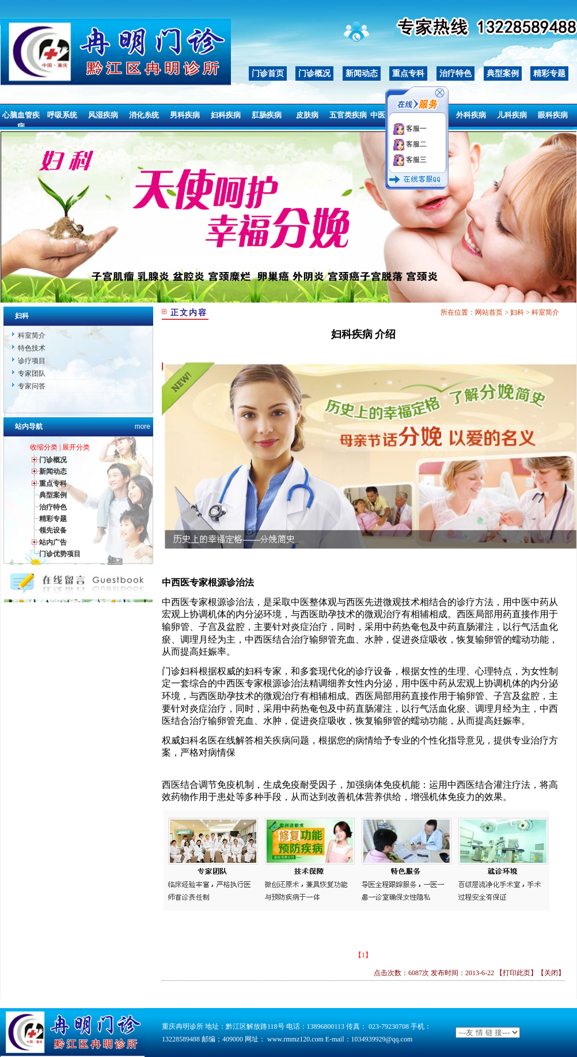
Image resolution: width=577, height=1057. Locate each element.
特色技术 (31, 348)
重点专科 (408, 73)
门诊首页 (268, 73)
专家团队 (31, 373)
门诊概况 (314, 73)
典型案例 (503, 73)
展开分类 (76, 447)
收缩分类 (44, 447)
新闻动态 (362, 73)
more (142, 426)
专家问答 (31, 386)
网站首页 (489, 312)
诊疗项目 (31, 361)
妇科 (517, 312)
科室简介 (31, 335)
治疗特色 (455, 73)
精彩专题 (549, 73)
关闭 (551, 973)
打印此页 (516, 973)
